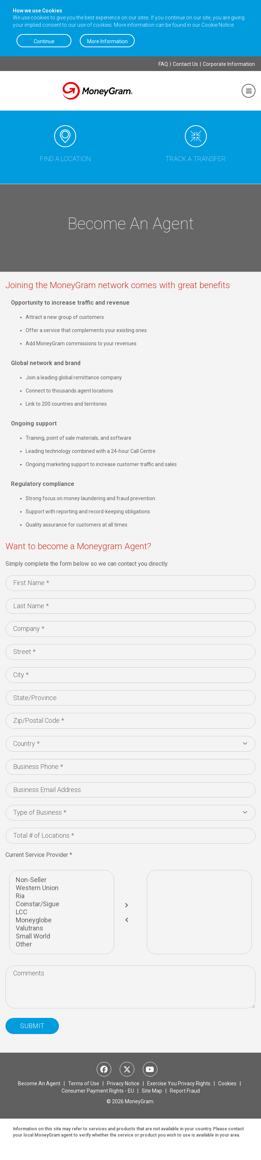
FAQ (163, 64)
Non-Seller (61, 880)
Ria (61, 896)
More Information (107, 41)
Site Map (152, 1091)
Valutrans (61, 928)
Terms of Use (84, 1083)
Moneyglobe (61, 920)
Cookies (228, 1083)
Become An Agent (39, 1083)
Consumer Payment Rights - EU (98, 1091)
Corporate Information (229, 64)
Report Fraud (185, 1091)
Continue (44, 41)
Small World (61, 936)
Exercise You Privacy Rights (179, 1083)
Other (61, 944)
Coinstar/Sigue (61, 904)
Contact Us (185, 64)
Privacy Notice (124, 1083)
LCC (61, 912)
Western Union (61, 888)
